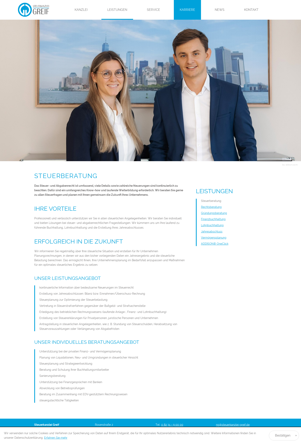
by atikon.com (290, 165)
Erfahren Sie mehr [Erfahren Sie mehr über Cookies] (55, 437)
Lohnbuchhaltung (212, 225)
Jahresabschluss (211, 231)
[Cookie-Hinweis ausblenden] (284, 435)
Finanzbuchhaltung (213, 219)
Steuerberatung (211, 200)
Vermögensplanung (213, 237)
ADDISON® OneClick (214, 243)
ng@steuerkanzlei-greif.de (233, 424)
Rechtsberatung (211, 207)
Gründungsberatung (214, 213)
